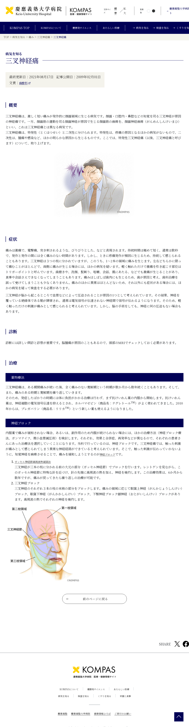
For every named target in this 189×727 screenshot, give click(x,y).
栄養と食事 (129, 703)
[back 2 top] (178, 716)
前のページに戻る (87, 605)
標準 (115, 11)
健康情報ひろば (103, 721)
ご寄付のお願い (125, 721)
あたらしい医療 (115, 29)
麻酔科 (24, 86)
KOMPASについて (48, 29)
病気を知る (60, 703)
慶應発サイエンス (82, 29)
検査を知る (82, 703)
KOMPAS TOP (15, 29)
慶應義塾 (60, 721)
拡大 (124, 11)
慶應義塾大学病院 (79, 721)
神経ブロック (109, 458)
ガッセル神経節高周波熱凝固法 (37, 465)
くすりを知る (105, 703)
